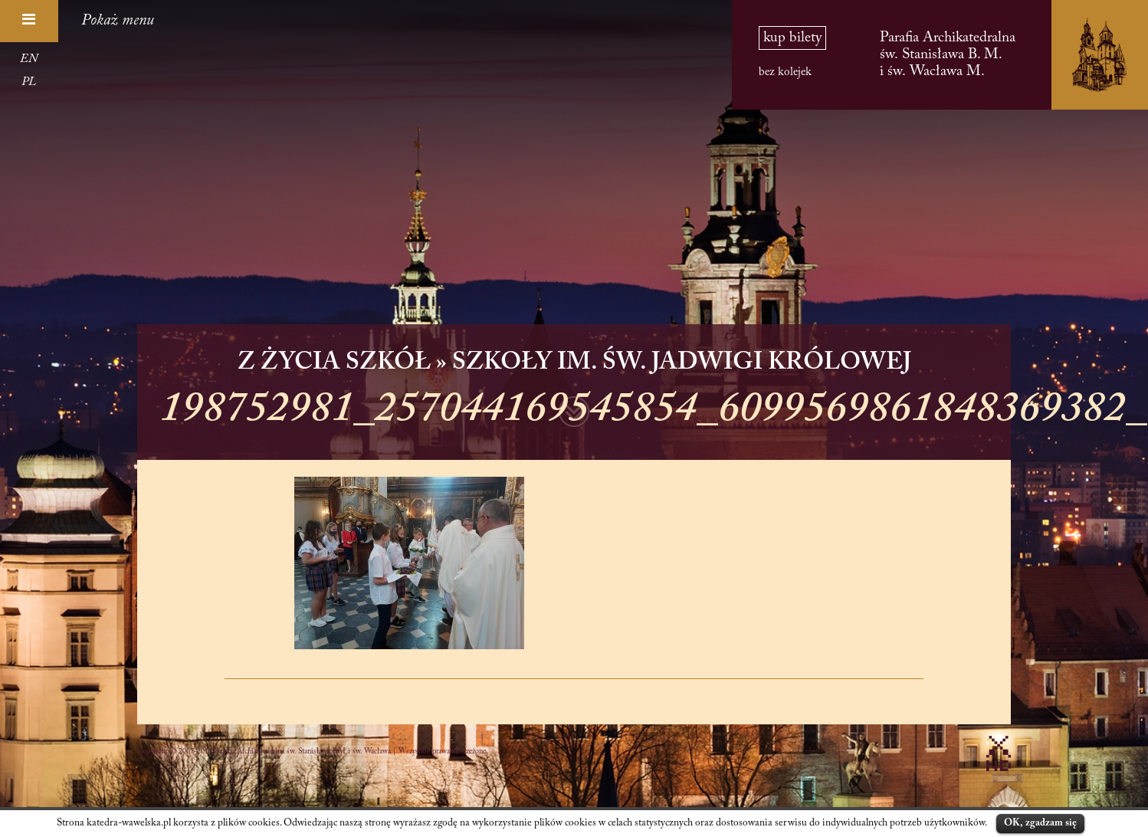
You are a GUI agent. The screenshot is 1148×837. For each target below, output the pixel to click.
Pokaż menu (117, 20)
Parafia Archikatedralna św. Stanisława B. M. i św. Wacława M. (947, 55)
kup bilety (792, 38)
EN (29, 59)
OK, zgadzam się (1040, 823)
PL (28, 82)
